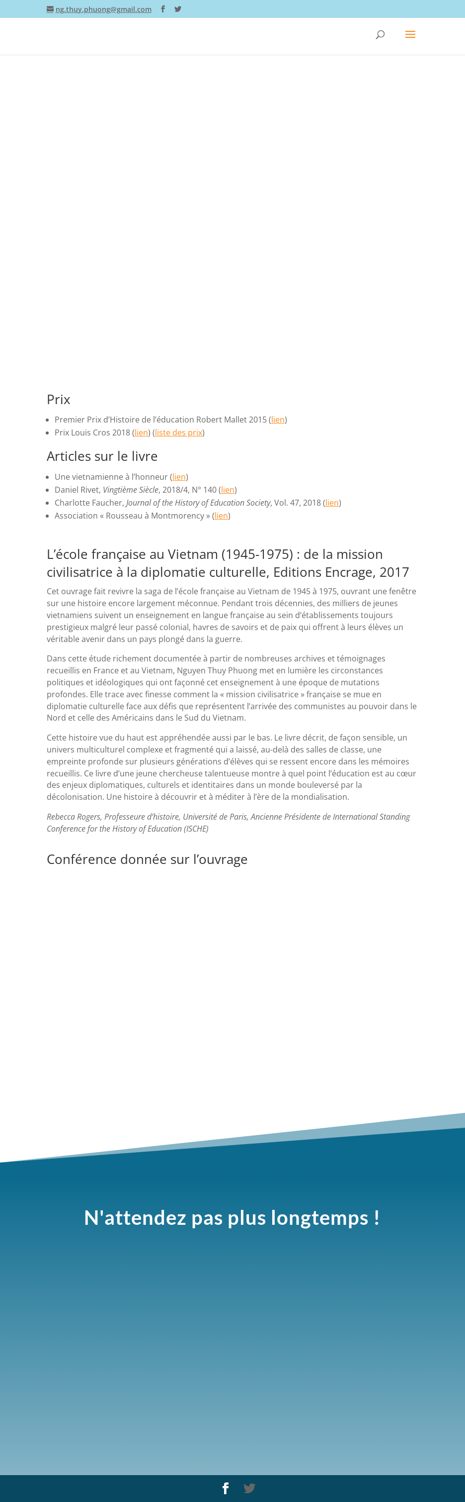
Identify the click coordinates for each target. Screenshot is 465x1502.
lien (278, 419)
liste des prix (178, 432)
